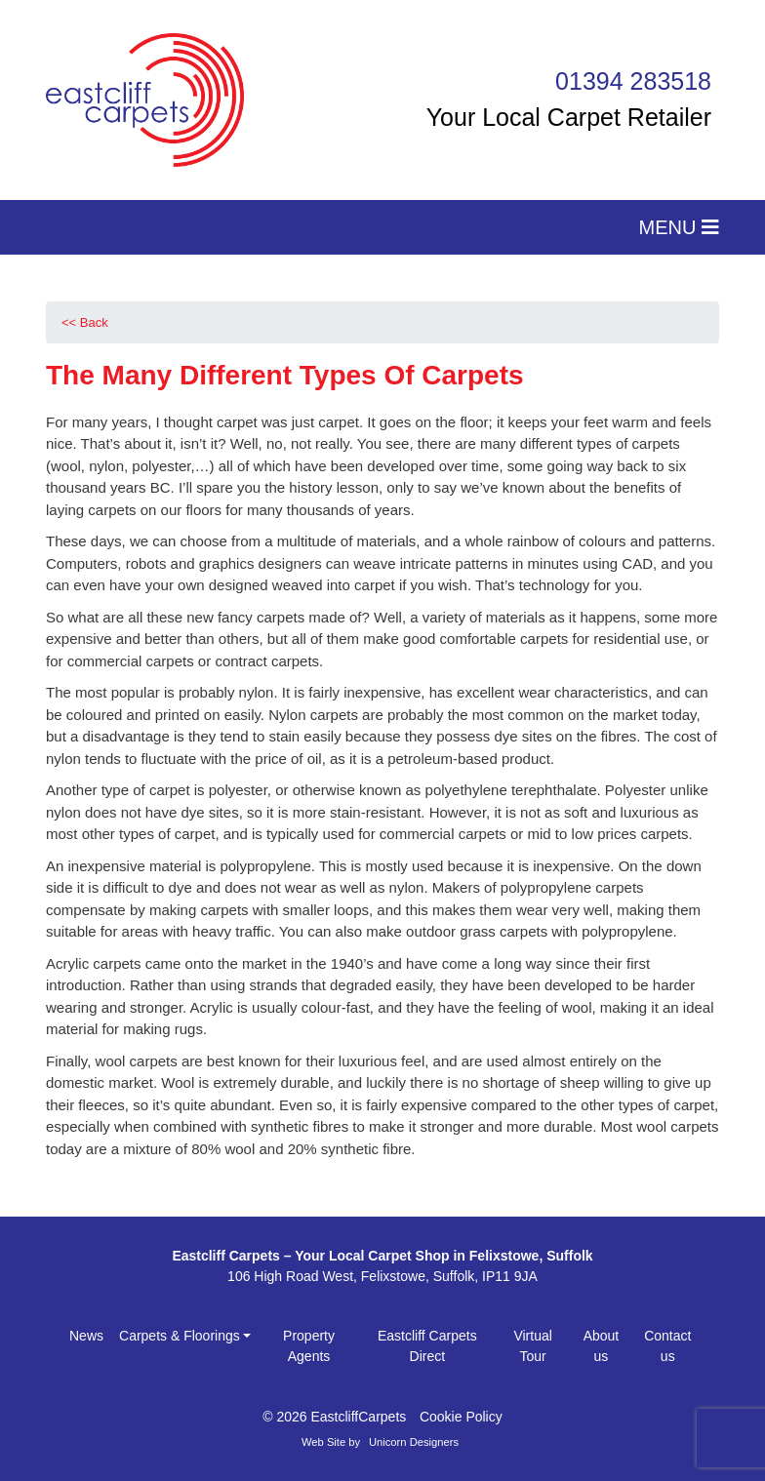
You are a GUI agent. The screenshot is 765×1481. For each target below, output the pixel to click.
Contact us (667, 1346)
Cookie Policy (461, 1416)
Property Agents (309, 1346)
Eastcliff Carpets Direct (427, 1346)
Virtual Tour (532, 1346)
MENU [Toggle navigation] (679, 227)
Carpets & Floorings (179, 1335)
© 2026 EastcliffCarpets (334, 1416)
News (86, 1335)
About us (602, 1346)
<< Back (84, 322)
